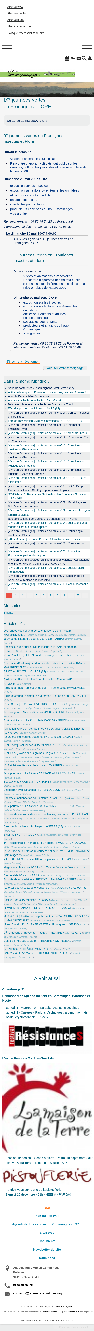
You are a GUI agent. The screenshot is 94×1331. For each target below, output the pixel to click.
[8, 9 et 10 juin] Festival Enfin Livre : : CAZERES (33, 765)
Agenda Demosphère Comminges (28, 396)
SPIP (91, 1312)
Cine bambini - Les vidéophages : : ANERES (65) (33, 826)
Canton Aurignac (74, 712)
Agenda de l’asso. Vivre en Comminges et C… (47, 1224)
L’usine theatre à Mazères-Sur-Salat (28, 1058)
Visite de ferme (11, 822)
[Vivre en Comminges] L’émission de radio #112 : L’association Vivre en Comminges (49, 439)
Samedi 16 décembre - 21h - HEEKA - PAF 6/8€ (38, 1194)
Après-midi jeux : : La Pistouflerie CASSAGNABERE (35, 720)
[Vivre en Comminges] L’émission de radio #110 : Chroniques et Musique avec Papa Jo (46, 463)
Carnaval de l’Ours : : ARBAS (21, 875)
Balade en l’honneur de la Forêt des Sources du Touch (40, 404)
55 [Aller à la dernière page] (78, 595)
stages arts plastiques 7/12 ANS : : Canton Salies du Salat (39, 867)
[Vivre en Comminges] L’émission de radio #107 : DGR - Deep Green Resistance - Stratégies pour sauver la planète (45, 488)
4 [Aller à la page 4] (30, 595)
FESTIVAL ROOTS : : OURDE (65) (25, 671)
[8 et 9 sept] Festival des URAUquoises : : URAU (33, 745)
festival (79, 671)
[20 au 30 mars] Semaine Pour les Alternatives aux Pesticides (45, 539)
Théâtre (32, 937)
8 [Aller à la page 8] (57, 595)
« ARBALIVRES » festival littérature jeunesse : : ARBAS (37, 859)
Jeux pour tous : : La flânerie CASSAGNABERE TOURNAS (39, 773)
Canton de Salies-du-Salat (40, 635)
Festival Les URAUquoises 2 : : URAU (27, 899)
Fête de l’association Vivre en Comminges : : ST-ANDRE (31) (45, 420)
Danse (47, 892)
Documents (47, 1241)
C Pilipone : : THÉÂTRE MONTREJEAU (29, 948)
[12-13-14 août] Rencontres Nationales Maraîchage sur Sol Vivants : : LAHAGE (48, 496)
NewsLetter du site (47, 1249)
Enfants (8, 612)
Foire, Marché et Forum (27, 761)
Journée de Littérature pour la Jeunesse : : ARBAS (34, 638)
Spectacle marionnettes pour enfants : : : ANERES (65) (37, 798)
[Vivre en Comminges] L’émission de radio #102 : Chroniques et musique (46, 545)
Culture (84, 782)
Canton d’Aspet (73, 639)
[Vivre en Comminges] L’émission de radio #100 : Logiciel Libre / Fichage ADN (46, 569)
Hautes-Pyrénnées (13, 675)
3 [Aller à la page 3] (23, 595)
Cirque (19, 892)
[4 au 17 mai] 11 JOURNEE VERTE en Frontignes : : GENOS (41, 924)
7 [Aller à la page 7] (50, 595)
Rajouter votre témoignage (65, 368)
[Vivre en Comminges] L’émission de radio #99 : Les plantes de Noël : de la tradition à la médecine (46, 577)
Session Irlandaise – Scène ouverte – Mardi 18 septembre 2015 (49, 1158)
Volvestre (75, 847)
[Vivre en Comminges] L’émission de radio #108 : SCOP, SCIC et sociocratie (47, 480)
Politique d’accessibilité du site (25, 33)
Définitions (47, 1258)
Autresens (78, 908)
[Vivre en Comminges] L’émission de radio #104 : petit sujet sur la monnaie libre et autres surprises (47, 524)
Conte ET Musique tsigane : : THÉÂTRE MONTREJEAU (37, 940)
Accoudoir (9, 892)
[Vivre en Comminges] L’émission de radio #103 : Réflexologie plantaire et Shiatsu (45, 533)
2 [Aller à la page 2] (16, 595)
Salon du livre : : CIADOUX (20, 834)
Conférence (60, 635)
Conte (17, 945)
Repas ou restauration (34, 675)
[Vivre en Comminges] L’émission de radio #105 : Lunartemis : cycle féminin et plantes (49, 512)
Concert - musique (56, 671)
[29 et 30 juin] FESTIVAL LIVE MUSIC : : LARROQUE (36, 704)
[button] (67, 58)
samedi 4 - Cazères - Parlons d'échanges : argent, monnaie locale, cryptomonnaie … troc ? (46, 1015)
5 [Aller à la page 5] (36, 595)
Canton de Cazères (72, 765)
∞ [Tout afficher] (85, 595)
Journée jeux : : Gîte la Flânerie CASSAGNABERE (34, 712)
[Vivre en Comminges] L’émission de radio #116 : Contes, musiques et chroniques (49, 414)
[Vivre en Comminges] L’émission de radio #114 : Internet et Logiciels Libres (44, 426)
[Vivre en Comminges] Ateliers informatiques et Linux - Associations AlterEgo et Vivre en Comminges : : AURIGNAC (48, 561)
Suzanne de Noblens (49, 1312)
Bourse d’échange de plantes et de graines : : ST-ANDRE (42, 518)
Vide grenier (69, 904)
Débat (39, 818)
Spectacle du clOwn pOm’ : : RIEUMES (27, 781)
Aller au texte (15, 6)
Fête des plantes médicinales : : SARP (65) (34, 408)
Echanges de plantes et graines (55, 757)
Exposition (9, 761)
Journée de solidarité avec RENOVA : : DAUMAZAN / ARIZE (40, 879)
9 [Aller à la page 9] (64, 595)
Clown (76, 782)
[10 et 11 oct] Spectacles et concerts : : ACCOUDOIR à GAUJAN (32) (45, 887)
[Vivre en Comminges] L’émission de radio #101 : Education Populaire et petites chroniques (44, 553)
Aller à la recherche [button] (19, 26)
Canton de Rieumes (62, 782)
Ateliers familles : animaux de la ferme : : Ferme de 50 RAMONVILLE (45, 696)
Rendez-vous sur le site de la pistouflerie (33, 1189)
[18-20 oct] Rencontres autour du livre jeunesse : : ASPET (38, 736)
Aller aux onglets (17, 13)
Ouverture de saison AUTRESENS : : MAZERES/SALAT (37, 908)
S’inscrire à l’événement (23, 361)
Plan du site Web (47, 1216)
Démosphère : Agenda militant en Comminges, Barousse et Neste (46, 998)
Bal (63, 790)
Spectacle (81, 635)
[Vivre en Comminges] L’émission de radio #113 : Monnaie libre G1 (48, 433)
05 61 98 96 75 (23, 1284)
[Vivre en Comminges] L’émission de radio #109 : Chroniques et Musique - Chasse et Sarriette (46, 471)
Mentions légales (64, 1306)
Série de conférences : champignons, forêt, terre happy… (42, 388)
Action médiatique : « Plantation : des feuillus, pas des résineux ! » (48, 392)
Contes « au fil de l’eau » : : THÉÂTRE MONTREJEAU (36, 953)
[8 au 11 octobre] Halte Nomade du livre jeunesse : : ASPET (40, 655)
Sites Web (47, 1232)
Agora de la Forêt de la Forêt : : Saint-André (34, 400)
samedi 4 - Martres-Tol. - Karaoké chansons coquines (42, 1007)
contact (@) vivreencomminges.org (37, 1293)
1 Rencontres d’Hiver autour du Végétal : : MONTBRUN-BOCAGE (45, 842)
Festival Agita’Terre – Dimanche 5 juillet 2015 (36, 1162)
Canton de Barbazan (30, 855)
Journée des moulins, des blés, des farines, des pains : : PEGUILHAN (46, 814)
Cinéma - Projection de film (64, 900)
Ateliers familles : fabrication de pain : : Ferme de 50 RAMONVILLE (44, 687)
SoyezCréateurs (73, 1312)
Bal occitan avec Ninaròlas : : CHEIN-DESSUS (32, 789)
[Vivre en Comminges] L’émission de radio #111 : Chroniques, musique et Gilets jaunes (45, 447)
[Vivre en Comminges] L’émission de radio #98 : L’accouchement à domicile (48, 586)
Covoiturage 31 (13, 989)
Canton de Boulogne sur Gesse (19, 818)
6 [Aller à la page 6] (43, 595)
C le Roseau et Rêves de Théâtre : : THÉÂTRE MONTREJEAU (42, 932)
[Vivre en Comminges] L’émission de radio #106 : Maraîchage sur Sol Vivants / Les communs (47, 504)
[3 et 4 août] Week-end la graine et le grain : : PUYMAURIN (39, 753)
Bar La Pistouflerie (77, 720)
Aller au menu (15, 19)
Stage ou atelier (47, 761)
